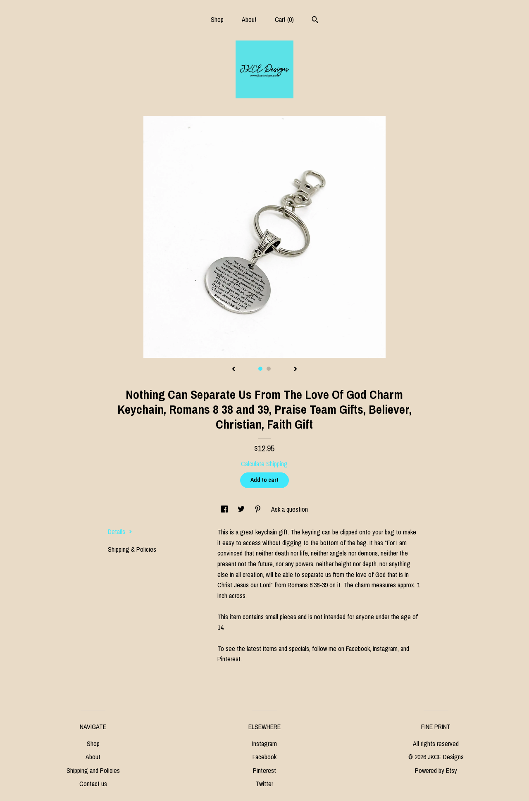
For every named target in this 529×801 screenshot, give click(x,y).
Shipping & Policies (132, 549)
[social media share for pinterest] (259, 509)
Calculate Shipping (264, 463)
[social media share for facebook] (225, 509)
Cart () (284, 19)
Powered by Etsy (436, 770)
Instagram (264, 743)
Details (120, 531)
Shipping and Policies (93, 770)
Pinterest (264, 770)
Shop (217, 19)
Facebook (264, 756)
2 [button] (269, 369)
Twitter (264, 783)
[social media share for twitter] (242, 509)
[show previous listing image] (233, 369)
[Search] (315, 20)
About (249, 19)
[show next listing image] (295, 369)
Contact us (93, 783)
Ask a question (289, 509)
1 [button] (260, 369)
